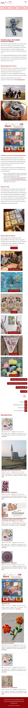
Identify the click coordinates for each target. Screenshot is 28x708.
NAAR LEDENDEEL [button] (14, 354)
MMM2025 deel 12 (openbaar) (9, 687)
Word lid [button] (23, 391)
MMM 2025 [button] (14, 312)
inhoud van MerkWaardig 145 (18, 179)
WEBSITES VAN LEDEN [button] (14, 290)
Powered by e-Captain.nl (14, 705)
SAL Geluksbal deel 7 (7, 540)
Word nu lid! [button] (14, 248)
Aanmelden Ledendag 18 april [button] (18, 379)
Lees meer (4, 436)
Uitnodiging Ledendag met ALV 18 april (12, 520)
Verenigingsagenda (20, 79)
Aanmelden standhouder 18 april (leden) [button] (17, 383)
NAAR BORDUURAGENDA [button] (14, 332)
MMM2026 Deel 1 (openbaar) (9, 563)
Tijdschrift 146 (5, 603)
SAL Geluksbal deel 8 (7, 429)
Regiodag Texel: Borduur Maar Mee (11, 470)
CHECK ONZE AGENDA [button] (14, 269)
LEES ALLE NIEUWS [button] (14, 375)
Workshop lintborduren (8, 643)
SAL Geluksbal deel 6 (7, 665)
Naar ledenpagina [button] (21, 387)
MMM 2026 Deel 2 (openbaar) (9, 492)
